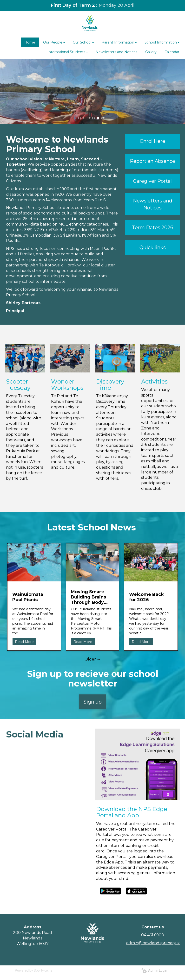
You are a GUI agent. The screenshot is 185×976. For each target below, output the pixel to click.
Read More (24, 642)
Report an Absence (152, 161)
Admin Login (154, 970)
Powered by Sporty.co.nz (34, 970)
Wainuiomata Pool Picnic (27, 597)
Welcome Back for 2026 (146, 597)
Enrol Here (152, 141)
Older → (93, 659)
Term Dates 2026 (152, 227)
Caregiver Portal (152, 181)
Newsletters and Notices (152, 204)
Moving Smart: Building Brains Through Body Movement (88, 597)
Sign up (92, 702)
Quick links (152, 247)
